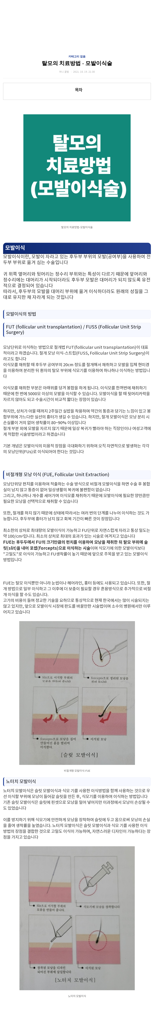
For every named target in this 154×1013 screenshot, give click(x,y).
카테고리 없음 (77, 56)
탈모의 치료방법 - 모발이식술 (77, 63)
